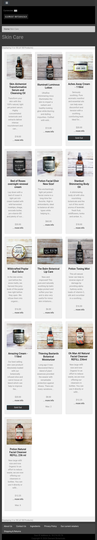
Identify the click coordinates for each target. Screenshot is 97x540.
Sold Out (79, 138)
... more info (18, 140)
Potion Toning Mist (79, 268)
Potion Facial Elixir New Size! (48, 182)
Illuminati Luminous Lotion (48, 86)
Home (6, 29)
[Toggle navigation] (7, 3)
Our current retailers (70, 526)
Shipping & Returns (12, 531)
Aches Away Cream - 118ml (79, 85)
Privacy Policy (50, 526)
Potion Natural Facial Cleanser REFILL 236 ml (18, 452)
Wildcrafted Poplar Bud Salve (17, 270)
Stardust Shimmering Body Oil (79, 184)
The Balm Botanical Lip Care (48, 270)
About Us (8, 526)
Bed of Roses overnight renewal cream (18, 184)
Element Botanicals (56, 538)
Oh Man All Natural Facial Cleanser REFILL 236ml (79, 356)
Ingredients (35, 526)
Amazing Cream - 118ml (18, 355)
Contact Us (21, 526)
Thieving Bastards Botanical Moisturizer (48, 356)
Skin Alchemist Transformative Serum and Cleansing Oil (18, 88)
